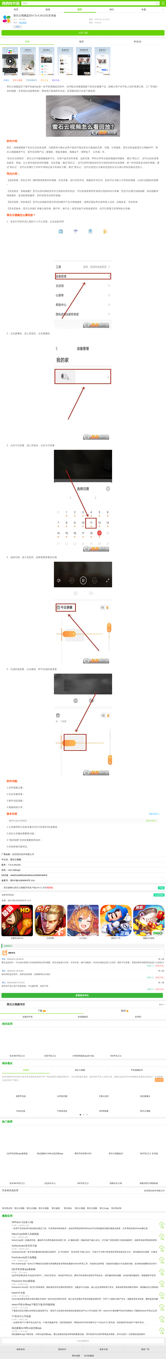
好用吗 (138, 1017)
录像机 (6, 80)
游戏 (47, 9)
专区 (83, 1004)
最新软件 (62, 1349)
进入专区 (159, 1080)
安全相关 (23, 22)
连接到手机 (28, 1017)
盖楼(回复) (159, 966)
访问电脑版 (89, 1356)
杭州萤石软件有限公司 (23, 854)
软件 (79, 9)
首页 (16, 9)
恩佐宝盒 (44, 80)
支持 (150, 966)
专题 (143, 9)
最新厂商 (145, 1349)
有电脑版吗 (83, 1017)
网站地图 (76, 1356)
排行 (111, 9)
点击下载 (83, 32)
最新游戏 (21, 1349)
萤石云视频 (17, 80)
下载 (42, 1010)
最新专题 (104, 1349)
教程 (124, 1010)
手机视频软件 (31, 80)
